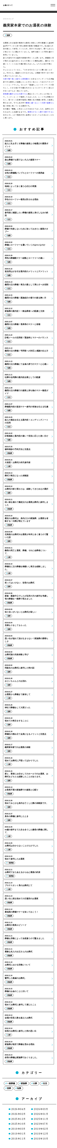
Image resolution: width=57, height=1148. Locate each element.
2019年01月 (18, 1133)
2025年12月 (18, 1118)
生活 (45, 1083)
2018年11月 (18, 1138)
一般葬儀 (11, 1083)
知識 (19, 1088)
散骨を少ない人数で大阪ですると (41, 112)
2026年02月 (18, 1113)
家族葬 (24, 1083)
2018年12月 (41, 1133)
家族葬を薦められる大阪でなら (15, 94)
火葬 (35, 1083)
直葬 (8, 35)
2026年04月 (18, 1109)
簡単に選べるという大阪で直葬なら (40, 102)
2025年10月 (18, 1123)
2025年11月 (41, 1118)
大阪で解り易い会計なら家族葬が (16, 79)
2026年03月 (41, 1109)
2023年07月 (41, 1123)
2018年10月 (41, 1138)
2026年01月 (41, 1113)
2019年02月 (41, 1128)
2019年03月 (18, 1128)
